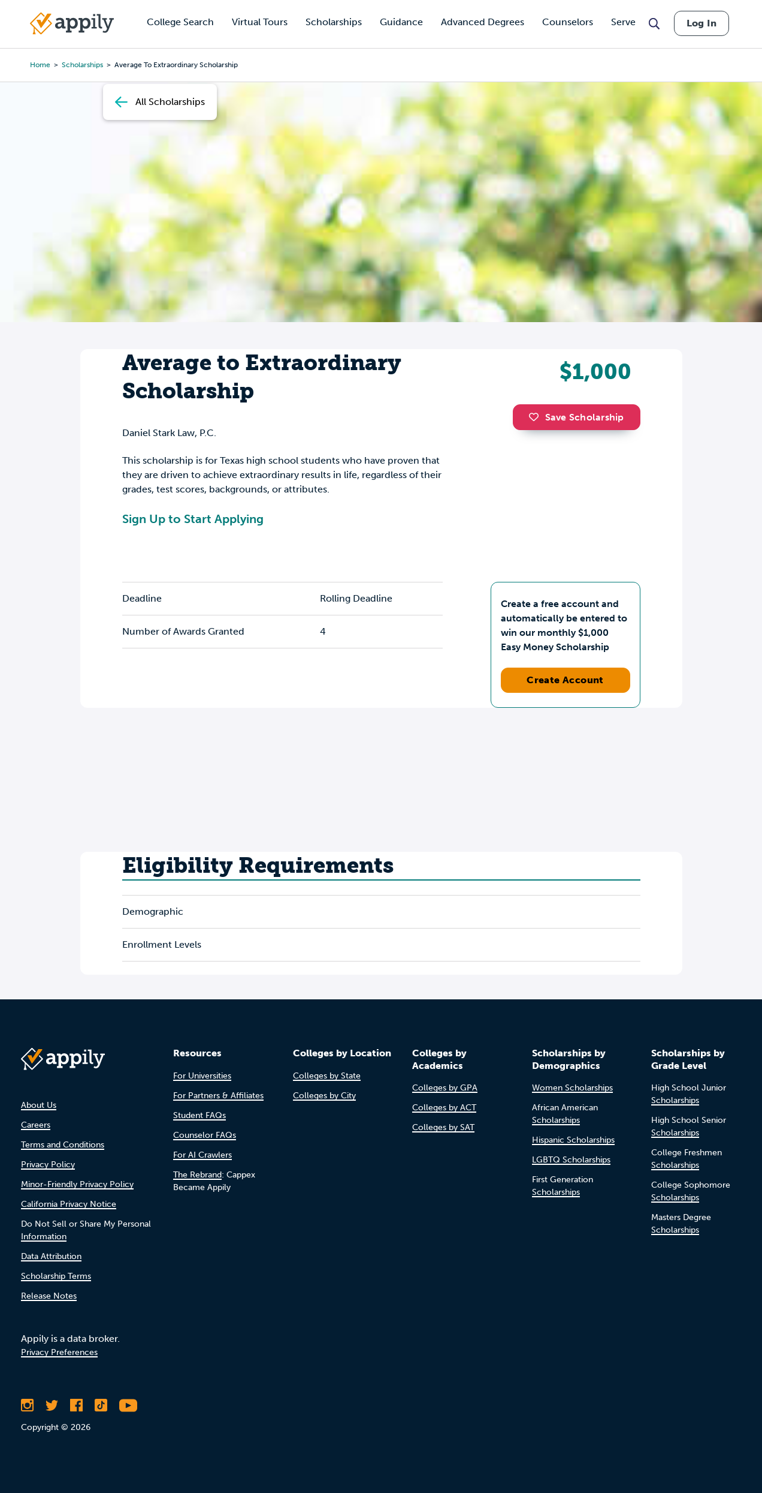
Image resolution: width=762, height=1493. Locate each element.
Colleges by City (324, 1096)
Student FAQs (199, 1115)
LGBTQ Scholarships (571, 1160)
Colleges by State (327, 1076)
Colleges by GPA (444, 1088)
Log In (701, 23)
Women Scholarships (572, 1088)
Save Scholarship (576, 417)
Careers (35, 1125)
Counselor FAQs (204, 1135)
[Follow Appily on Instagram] (27, 1405)
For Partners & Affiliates (218, 1096)
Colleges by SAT (443, 1127)
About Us (38, 1105)
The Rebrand (197, 1175)
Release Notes (49, 1296)
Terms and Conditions (62, 1145)
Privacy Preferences (59, 1352)
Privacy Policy (48, 1164)
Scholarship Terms (56, 1276)
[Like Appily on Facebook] (76, 1405)
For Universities (202, 1076)
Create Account (565, 680)
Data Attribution (51, 1256)
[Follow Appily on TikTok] (101, 1405)
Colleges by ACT (444, 1108)
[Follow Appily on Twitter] (52, 1405)
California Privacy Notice (68, 1204)
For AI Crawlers (202, 1155)
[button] (537, 417)
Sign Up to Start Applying (193, 519)
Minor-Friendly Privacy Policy (77, 1184)
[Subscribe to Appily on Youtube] (128, 1405)
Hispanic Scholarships (573, 1140)
